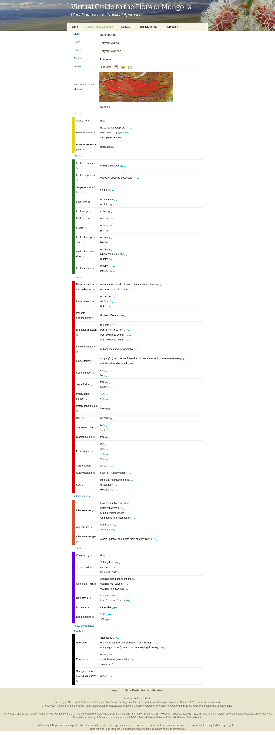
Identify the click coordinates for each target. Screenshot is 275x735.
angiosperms (107, 34)
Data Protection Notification (144, 690)
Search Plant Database (99, 26)
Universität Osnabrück (189, 717)
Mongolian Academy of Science (90, 717)
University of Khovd (119, 717)
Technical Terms (147, 26)
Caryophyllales (109, 43)
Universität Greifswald (241, 713)
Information (171, 26)
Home (74, 26)
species (103, 106)
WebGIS (125, 26)
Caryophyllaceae (110, 51)
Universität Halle (263, 713)
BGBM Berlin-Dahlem (143, 717)
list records (105, 66)
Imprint (116, 690)
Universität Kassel (166, 717)
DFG (73, 713)
